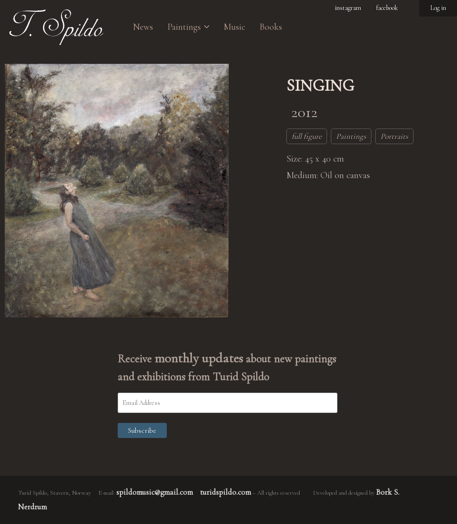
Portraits (394, 136)
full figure (307, 136)
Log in (438, 8)
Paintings (351, 136)
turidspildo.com (225, 492)
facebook (387, 8)
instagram (348, 8)
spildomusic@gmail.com (154, 492)
